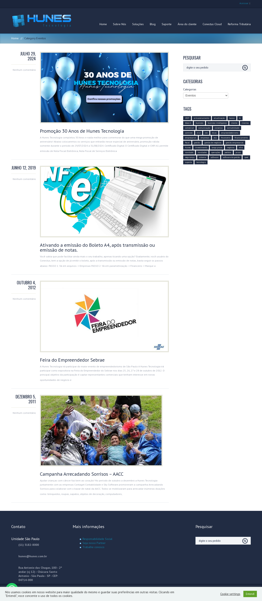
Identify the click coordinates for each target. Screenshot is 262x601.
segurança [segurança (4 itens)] (189, 157)
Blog (153, 24)
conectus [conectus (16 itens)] (218, 128)
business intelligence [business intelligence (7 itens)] (217, 123)
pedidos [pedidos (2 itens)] (228, 152)
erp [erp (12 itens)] (215, 137)
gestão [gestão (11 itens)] (197, 142)
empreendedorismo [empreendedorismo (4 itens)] (229, 132)
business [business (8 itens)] (199, 123)
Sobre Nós (119, 24)
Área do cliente (187, 24)
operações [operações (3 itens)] (215, 152)
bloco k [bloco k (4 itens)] (188, 123)
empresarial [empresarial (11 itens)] (190, 137)
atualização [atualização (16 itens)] (219, 118)
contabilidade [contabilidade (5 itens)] (233, 128)
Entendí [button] (250, 594)
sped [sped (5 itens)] (246, 157)
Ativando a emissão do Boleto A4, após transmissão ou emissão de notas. (97, 247)
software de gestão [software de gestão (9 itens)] (231, 157)
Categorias (189, 89)
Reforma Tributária (239, 24)
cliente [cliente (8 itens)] (234, 123)
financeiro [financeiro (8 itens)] (225, 137)
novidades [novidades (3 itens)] (202, 152)
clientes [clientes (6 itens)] (245, 123)
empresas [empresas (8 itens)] (205, 137)
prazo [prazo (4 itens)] (238, 152)
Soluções (138, 24)
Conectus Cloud (212, 24)
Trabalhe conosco (93, 547)
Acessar (243, 3)
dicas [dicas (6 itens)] (214, 132)
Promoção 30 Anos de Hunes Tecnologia (82, 131)
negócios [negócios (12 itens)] (230, 147)
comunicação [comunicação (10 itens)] (204, 128)
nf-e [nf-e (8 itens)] (241, 147)
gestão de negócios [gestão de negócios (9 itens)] (212, 142)
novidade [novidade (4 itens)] (189, 152)
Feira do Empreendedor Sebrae (72, 360)
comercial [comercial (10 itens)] (189, 128)
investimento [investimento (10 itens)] (201, 147)
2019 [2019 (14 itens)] (187, 118)
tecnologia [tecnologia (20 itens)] (201, 162)
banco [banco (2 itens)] (232, 118)
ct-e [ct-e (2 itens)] (198, 132)
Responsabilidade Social (97, 539)
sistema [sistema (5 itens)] (202, 157)
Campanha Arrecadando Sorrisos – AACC (81, 474)
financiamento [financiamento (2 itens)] (241, 137)
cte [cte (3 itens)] (206, 132)
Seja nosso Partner (94, 543)
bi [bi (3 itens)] (240, 118)
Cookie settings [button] (230, 594)
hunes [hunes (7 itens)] (188, 147)
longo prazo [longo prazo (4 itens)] (217, 147)
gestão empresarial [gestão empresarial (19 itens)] (234, 142)
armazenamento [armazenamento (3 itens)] (201, 118)
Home (103, 24)
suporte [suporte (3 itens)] (188, 162)
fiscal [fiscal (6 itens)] (187, 142)
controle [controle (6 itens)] (188, 132)
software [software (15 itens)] (214, 157)
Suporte (167, 24)
